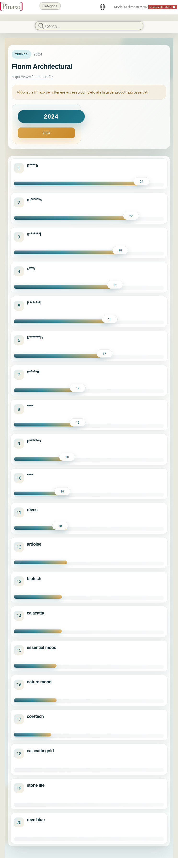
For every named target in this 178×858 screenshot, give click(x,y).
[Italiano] (102, 7)
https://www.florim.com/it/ (32, 76)
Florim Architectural (42, 66)
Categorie (50, 6)
